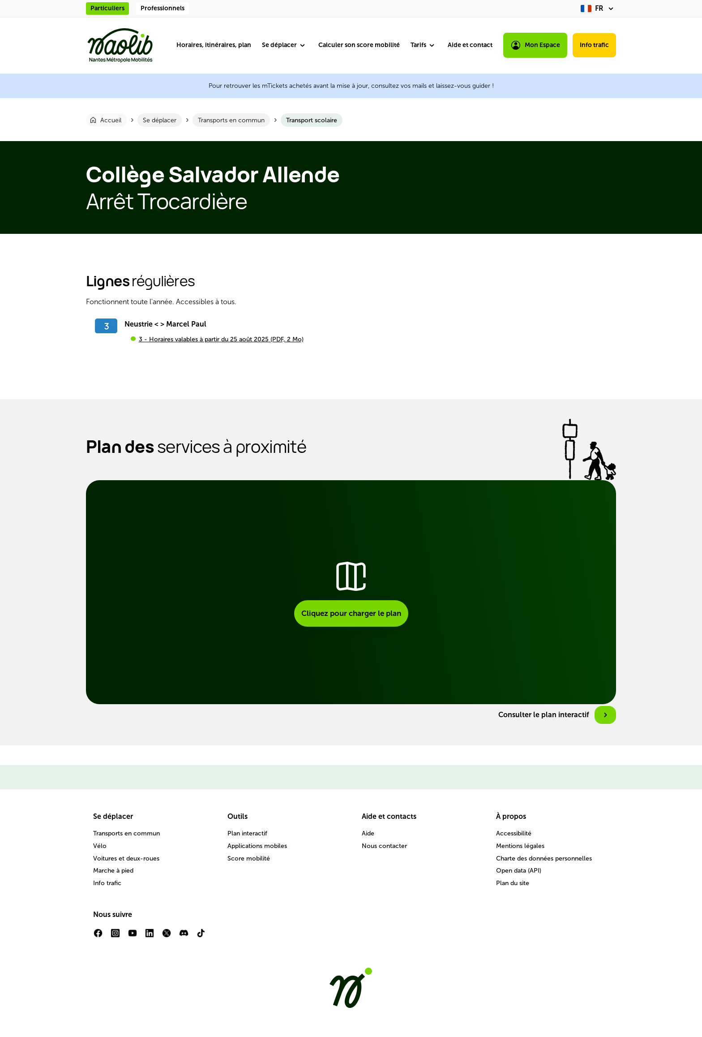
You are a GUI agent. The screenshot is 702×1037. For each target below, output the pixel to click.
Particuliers (107, 8)
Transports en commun (126, 833)
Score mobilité (248, 858)
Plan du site (512, 883)
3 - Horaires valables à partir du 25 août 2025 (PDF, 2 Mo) (221, 339)
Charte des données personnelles (544, 858)
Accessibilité (513, 833)
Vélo (100, 846)
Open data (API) (518, 870)
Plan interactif (247, 833)
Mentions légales (520, 846)
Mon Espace (535, 45)
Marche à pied (113, 870)
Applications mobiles (257, 846)
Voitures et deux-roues (126, 858)
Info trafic (594, 45)
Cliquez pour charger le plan (351, 613)
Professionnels (162, 8)
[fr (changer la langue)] (598, 8)
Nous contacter (384, 846)
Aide (368, 833)
